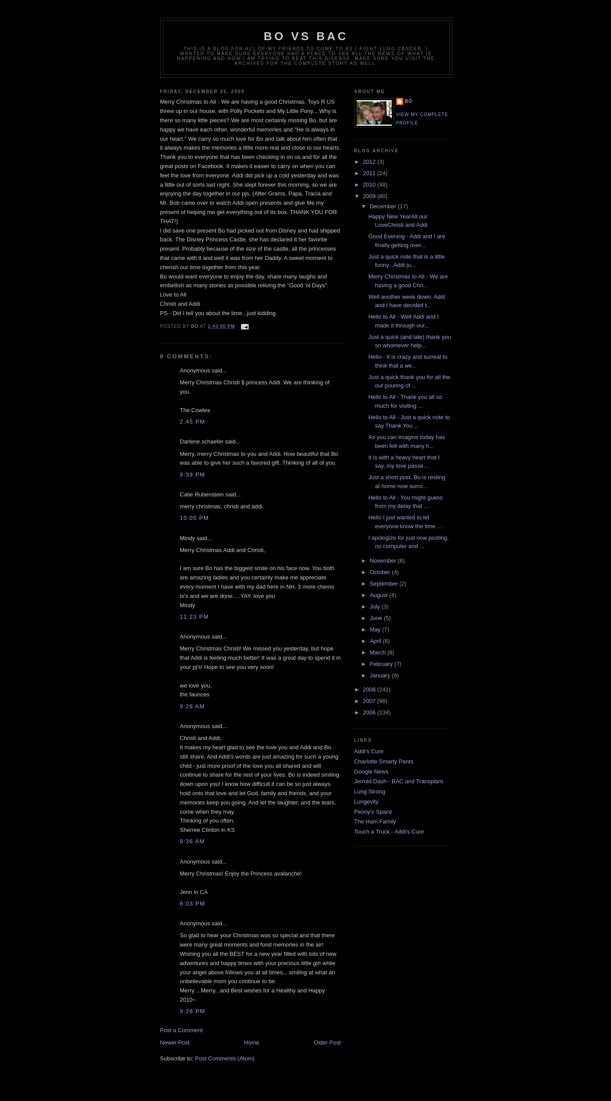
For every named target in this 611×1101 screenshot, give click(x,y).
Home (251, 1042)
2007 (370, 701)
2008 (370, 689)
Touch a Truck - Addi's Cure (389, 831)
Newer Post (175, 1042)
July (376, 606)
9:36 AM (192, 841)
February (382, 664)
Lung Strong (370, 791)
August (379, 595)
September (384, 583)
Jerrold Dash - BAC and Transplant (398, 781)
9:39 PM (193, 474)
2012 (370, 161)
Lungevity (366, 801)
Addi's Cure (369, 751)
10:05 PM (194, 518)
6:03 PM (193, 903)
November (384, 560)
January (381, 675)
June (377, 618)
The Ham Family (375, 821)
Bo (408, 101)
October (381, 572)
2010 (370, 184)
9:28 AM (192, 706)
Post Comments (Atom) (225, 1058)
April (376, 641)
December (384, 206)
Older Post (327, 1042)
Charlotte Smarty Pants (383, 761)
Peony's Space (373, 811)
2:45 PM (193, 421)
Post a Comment (181, 1030)
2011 (370, 173)
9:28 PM (193, 1011)
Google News (371, 771)
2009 (370, 196)
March (378, 652)
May (376, 629)
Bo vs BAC (306, 36)
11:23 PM (194, 616)
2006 (370, 712)
